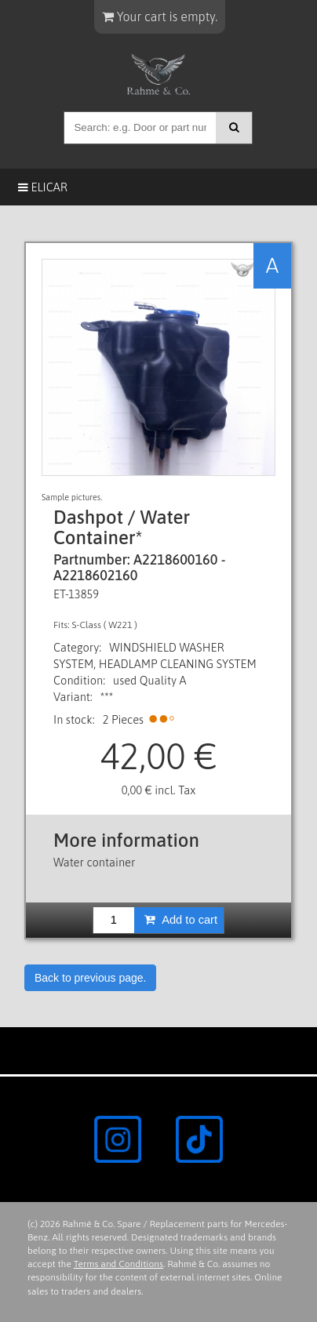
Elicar (42, 187)
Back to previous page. (90, 978)
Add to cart (180, 919)
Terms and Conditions (118, 1263)
